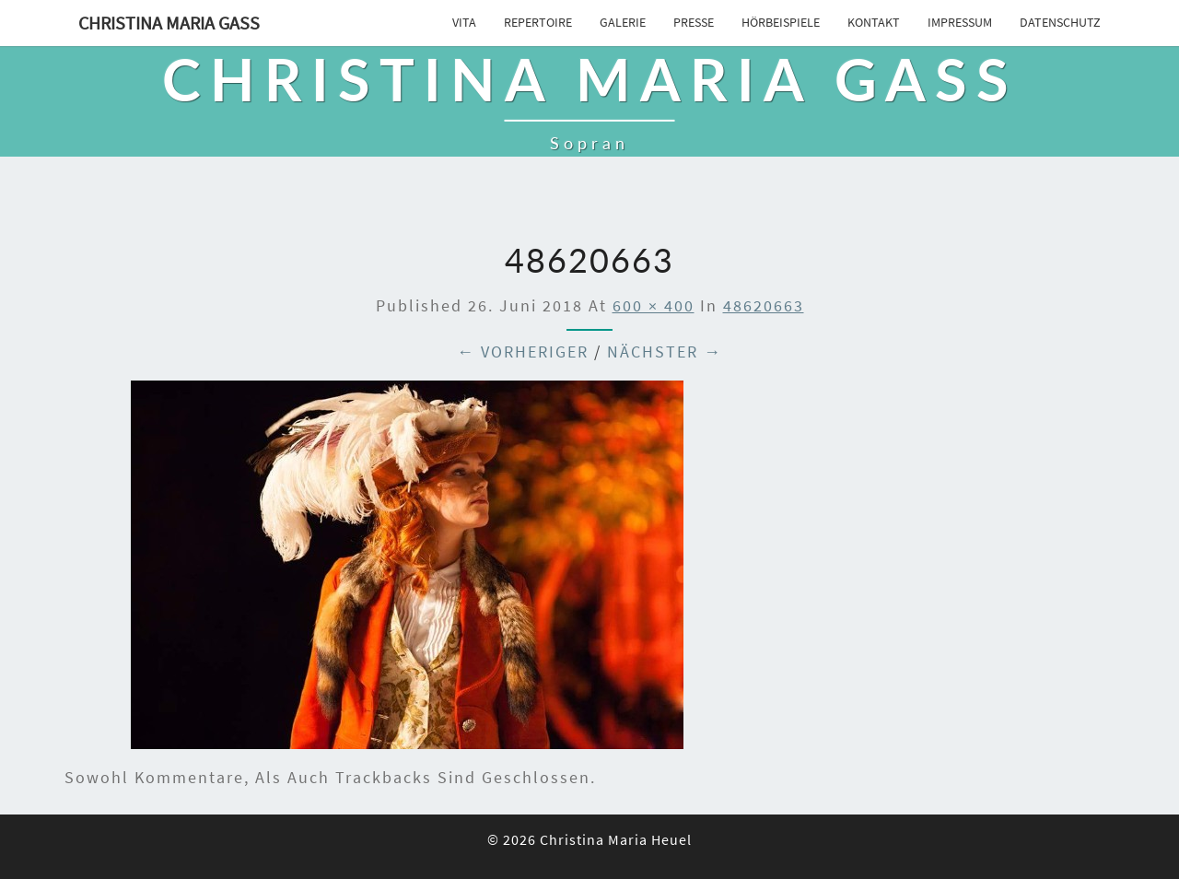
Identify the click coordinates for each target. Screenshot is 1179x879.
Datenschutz (1060, 22)
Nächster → (664, 351)
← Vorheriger (523, 351)
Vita (464, 22)
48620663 (763, 305)
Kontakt (873, 22)
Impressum (960, 22)
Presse (693, 22)
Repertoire (538, 22)
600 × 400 (654, 305)
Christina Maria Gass (169, 22)
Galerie (623, 22)
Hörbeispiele (780, 22)
